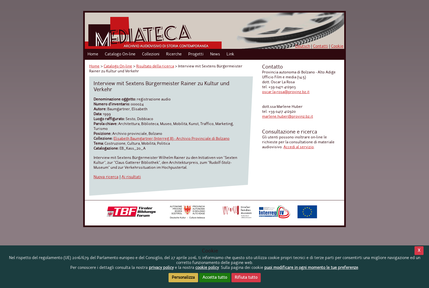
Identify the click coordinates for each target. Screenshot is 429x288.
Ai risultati (131, 177)
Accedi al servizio (298, 147)
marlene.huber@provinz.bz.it (287, 117)
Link (230, 54)
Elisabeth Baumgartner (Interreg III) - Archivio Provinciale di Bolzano (172, 139)
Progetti (196, 54)
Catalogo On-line (120, 54)
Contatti (320, 46)
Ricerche (174, 54)
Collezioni (151, 54)
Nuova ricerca (106, 177)
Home (93, 54)
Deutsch (302, 46)
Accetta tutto (214, 277)
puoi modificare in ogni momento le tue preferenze (311, 268)
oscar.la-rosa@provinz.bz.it (285, 92)
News (215, 54)
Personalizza (183, 277)
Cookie (337, 46)
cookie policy (207, 268)
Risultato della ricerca (155, 66)
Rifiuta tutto (246, 277)
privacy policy (161, 268)
